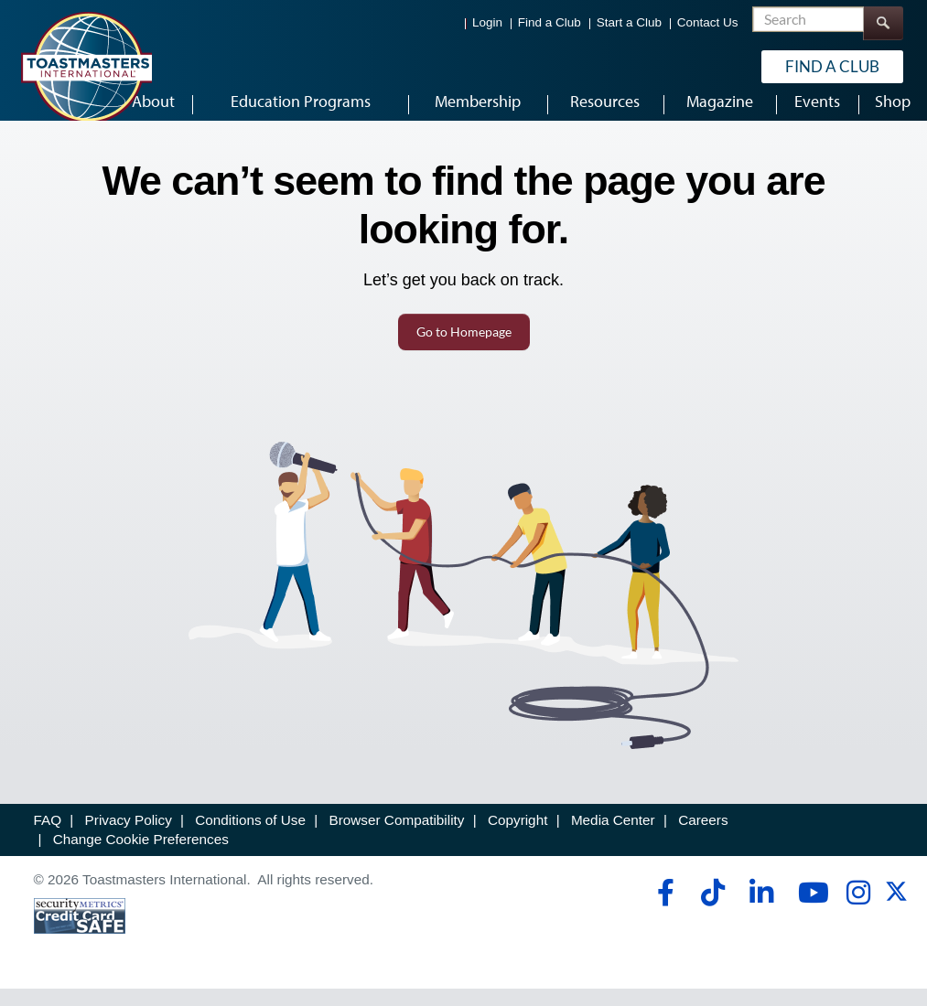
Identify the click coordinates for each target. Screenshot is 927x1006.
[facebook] (663, 909)
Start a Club (629, 22)
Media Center (613, 837)
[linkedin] (760, 909)
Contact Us (707, 22)
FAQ (48, 837)
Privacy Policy (128, 837)
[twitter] (896, 914)
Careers (703, 837)
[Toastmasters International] (86, 66)
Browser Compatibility (397, 837)
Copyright (517, 837)
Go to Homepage (464, 349)
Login (487, 22)
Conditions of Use (250, 837)
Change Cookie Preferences (141, 856)
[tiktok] (712, 909)
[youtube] (809, 909)
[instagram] (857, 909)
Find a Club (549, 22)
